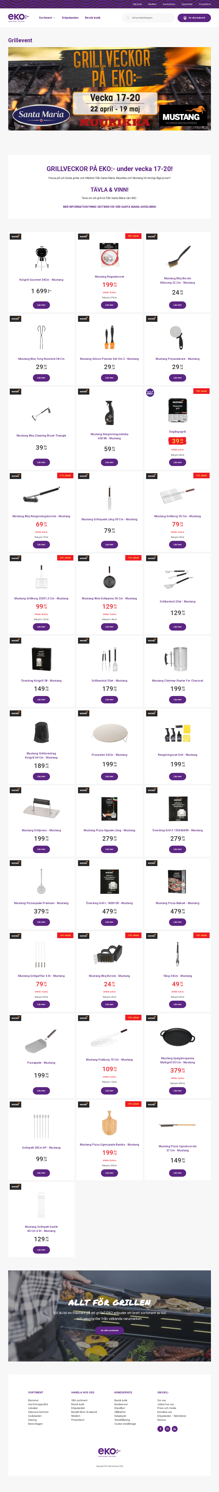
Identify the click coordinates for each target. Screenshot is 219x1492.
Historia (161, 1420)
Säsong (32, 1420)
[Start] (18, 18)
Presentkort (205, 4)
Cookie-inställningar (125, 1423)
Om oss (161, 1400)
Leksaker (33, 1408)
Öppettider (187, 4)
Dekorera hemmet (38, 1412)
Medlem (152, 4)
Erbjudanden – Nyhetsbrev (171, 1416)
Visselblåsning (122, 1420)
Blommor (33, 1400)
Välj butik (137, 4)
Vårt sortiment (79, 1400)
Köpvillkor (119, 1408)
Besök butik (92, 17)
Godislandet (34, 1416)
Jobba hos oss (165, 1404)
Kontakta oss (164, 1412)
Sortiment (47, 17)
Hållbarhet (120, 1412)
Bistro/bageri (35, 1423)
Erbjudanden (70, 17)
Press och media (166, 1408)
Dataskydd (120, 1416)
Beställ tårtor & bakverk (84, 1412)
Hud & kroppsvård (38, 1404)
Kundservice (169, 4)
